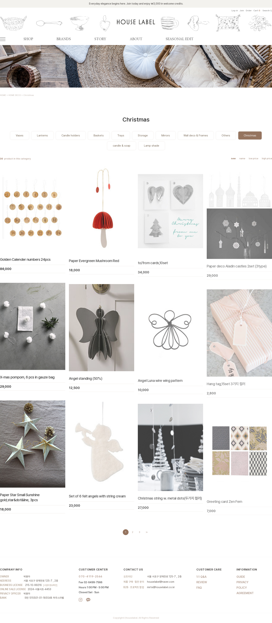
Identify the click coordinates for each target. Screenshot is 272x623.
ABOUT (136, 39)
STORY (100, 39)
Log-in (235, 10)
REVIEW (201, 582)
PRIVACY (242, 582)
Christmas (28, 95)
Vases (19, 135)
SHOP (28, 39)
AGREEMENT (245, 593)
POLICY (241, 587)
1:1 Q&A (201, 576)
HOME (3, 95)
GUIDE (240, 576)
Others (226, 135)
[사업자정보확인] (50, 585)
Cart (257, 10)
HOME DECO (15, 95)
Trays (120, 135)
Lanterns (42, 135)
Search (267, 10)
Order (249, 10)
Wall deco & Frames (196, 135)
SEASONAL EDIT (179, 39)
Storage (143, 135)
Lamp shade (151, 145)
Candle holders (70, 135)
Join (242, 10)
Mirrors (165, 135)
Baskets (99, 135)
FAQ (199, 587)
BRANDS (64, 39)
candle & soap (121, 145)
